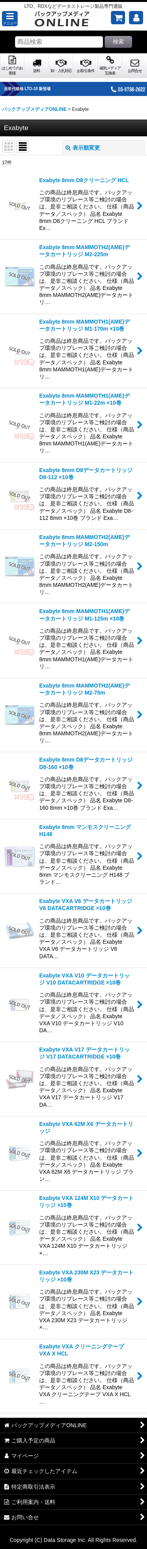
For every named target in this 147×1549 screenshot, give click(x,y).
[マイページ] (136, 17)
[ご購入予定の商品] (118, 17)
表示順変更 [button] (82, 148)
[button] (10, 18)
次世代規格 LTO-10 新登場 (27, 89)
